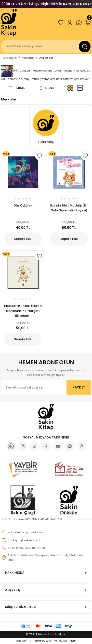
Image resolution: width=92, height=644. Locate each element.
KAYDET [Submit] (78, 387)
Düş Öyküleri (23, 205)
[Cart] (88, 22)
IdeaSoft (21, 641)
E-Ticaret (35, 641)
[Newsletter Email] (46, 387)
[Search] (46, 46)
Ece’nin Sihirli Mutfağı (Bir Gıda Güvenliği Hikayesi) (69, 207)
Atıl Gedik (46, 58)
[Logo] (9, 22)
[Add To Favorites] (39, 155)
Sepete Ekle (23, 239)
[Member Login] (70, 22)
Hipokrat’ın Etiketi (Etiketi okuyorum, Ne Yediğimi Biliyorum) (23, 311)
